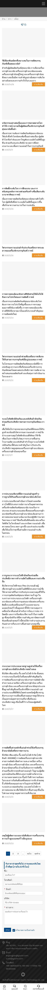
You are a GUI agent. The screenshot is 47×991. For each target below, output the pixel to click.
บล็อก (16, 19)
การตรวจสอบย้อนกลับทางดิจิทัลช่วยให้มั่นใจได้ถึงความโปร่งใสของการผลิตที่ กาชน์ (22, 296)
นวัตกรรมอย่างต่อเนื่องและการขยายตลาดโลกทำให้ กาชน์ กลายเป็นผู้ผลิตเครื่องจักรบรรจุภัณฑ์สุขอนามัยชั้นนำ (23, 126)
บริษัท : (7, 898)
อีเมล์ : (7, 889)
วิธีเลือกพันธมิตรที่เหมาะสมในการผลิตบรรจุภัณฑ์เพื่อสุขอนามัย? (21, 62)
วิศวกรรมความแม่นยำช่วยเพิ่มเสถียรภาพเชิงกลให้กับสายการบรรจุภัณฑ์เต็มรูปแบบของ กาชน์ (22, 358)
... (23, 853)
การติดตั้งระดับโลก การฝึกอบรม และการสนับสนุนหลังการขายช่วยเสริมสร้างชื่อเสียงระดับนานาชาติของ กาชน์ (23, 191)
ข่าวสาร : (9, 908)
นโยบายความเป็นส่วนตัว (25, 930)
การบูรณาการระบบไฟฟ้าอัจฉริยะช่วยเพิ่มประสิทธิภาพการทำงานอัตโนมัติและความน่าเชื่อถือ (23, 578)
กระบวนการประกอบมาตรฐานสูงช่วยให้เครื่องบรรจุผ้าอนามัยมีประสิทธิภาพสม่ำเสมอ (22, 668)
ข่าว (9, 19)
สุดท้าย (37, 853)
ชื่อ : (6, 871)
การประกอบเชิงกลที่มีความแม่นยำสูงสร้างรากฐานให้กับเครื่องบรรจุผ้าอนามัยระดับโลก (21, 495)
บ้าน (3, 19)
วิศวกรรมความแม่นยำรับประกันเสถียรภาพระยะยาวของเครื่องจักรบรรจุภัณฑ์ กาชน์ (23, 249)
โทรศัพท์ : (8, 880)
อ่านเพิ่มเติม (38, 84)
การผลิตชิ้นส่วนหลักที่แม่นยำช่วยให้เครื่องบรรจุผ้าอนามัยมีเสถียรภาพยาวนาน (22, 749)
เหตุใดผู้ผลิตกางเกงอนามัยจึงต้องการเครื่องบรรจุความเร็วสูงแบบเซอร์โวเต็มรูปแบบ (23, 837)
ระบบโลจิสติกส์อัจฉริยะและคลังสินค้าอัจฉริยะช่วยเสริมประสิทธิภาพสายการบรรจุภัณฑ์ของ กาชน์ (23, 421)
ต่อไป (29, 853)
